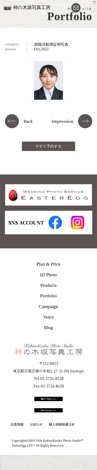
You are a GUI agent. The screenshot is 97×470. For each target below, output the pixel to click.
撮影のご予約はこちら (48, 402)
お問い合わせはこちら (48, 421)
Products (48, 285)
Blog (48, 327)
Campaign (48, 306)
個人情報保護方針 (62, 439)
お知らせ (36, 439)
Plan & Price (48, 264)
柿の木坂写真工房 (31, 7)
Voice (48, 317)
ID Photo (48, 274)
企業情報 (16, 439)
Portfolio (48, 295)
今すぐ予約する (48, 146)
